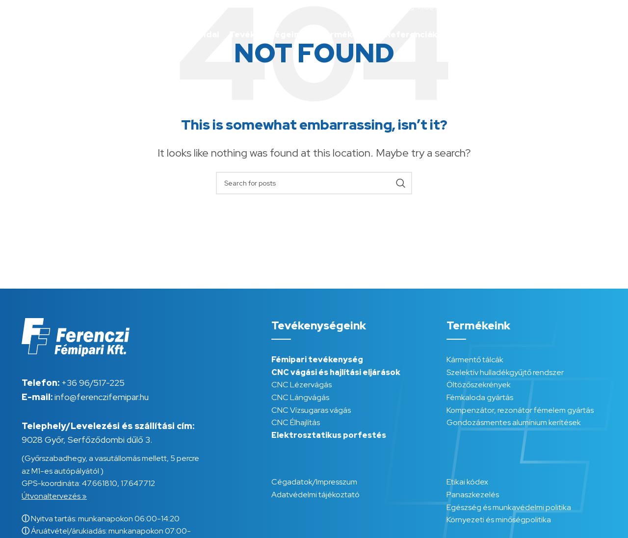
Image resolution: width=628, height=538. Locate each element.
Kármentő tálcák (474, 359)
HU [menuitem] (585, 34)
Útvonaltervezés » (54, 496)
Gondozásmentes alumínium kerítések (513, 422)
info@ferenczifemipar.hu (101, 397)
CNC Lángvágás (300, 397)
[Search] (314, 183)
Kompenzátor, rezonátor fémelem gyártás (520, 410)
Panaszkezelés (472, 494)
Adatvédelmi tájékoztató (315, 494)
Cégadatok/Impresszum (314, 482)
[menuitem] (585, 34)
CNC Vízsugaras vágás (311, 410)
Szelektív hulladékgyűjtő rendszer (505, 372)
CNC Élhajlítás (295, 422)
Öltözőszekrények (478, 384)
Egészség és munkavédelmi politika (508, 507)
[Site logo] (60, 33)
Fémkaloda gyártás (479, 397)
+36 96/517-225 (93, 382)
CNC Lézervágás (301, 384)
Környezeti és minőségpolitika (498, 519)
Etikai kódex (467, 482)
